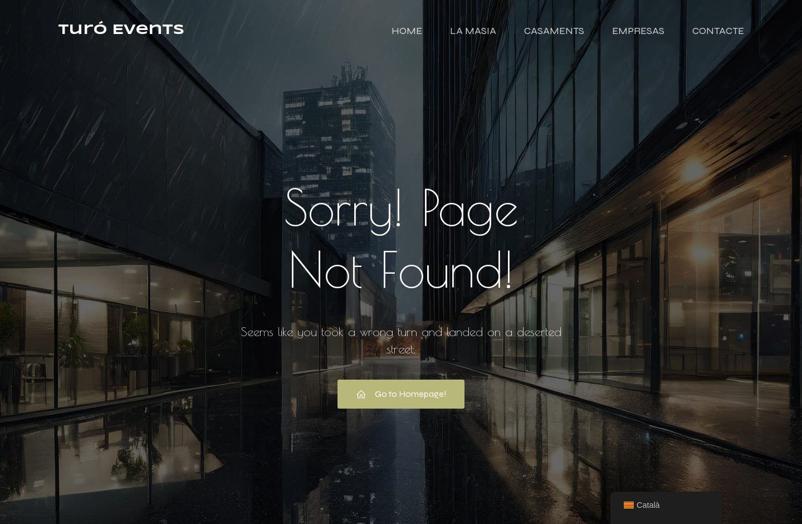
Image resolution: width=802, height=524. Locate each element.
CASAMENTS (554, 31)
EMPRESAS (638, 31)
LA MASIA (473, 31)
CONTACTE (718, 31)
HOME (407, 31)
